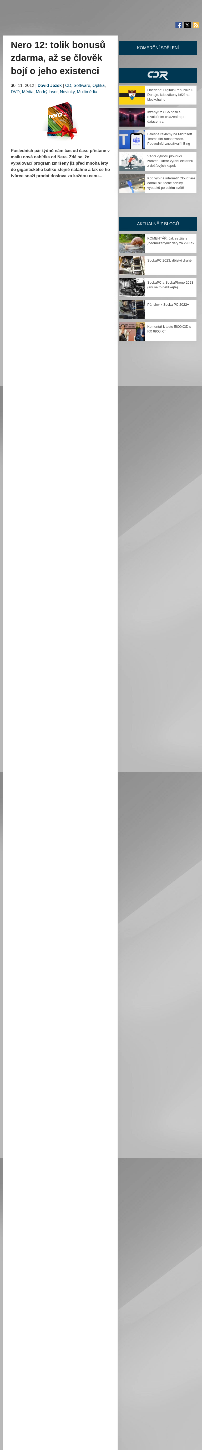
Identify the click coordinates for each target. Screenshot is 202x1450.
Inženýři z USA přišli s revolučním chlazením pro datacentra (166, 116)
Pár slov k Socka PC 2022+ (168, 304)
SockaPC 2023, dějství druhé (169, 260)
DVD (15, 92)
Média (28, 92)
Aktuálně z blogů (158, 224)
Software (82, 85)
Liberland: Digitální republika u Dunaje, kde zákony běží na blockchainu (170, 94)
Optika (99, 85)
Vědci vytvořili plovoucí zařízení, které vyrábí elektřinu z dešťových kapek (170, 161)
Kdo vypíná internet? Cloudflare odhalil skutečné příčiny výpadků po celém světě (171, 183)
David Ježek (50, 85)
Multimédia (87, 92)
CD (68, 85)
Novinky (67, 92)
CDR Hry (158, 75)
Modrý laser (47, 92)
